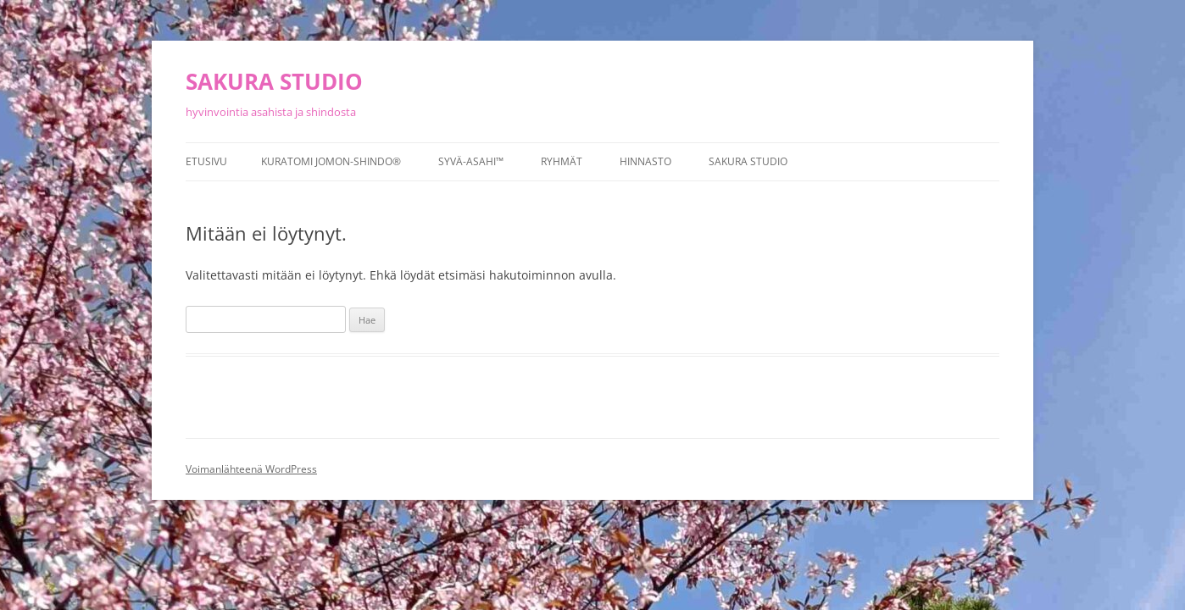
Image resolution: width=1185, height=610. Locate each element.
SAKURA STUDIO (274, 81)
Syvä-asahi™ (470, 161)
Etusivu (206, 161)
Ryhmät (561, 161)
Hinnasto (645, 161)
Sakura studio (748, 161)
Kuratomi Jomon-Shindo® (331, 161)
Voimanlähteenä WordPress (251, 469)
